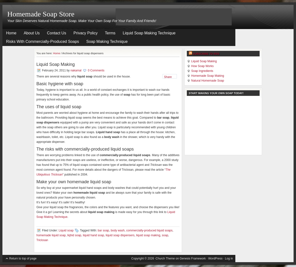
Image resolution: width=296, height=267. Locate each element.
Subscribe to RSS (206, 53)
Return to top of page (23, 258)
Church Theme (165, 258)
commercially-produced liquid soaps (149, 230)
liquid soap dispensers (120, 235)
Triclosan (42, 240)
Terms (110, 33)
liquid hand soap (93, 235)
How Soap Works (202, 66)
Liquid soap (66, 230)
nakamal (75, 70)
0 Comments (96, 70)
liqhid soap (74, 235)
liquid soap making (148, 235)
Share (168, 76)
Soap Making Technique (107, 41)
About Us (32, 33)
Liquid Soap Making (55, 64)
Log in (229, 258)
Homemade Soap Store (40, 14)
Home (11, 33)
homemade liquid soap (51, 235)
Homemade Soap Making (207, 75)
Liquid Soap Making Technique (149, 33)
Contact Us (56, 33)
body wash (117, 230)
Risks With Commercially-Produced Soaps (42, 41)
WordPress (215, 258)
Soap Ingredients (202, 71)
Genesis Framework (193, 258)
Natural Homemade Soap (207, 80)
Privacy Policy (86, 33)
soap (165, 235)
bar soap (103, 230)
